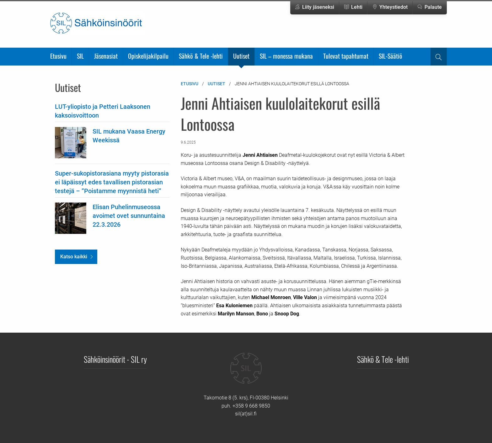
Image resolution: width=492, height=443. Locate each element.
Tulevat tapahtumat (345, 56)
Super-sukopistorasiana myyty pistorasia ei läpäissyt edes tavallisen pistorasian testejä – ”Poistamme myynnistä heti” (112, 182)
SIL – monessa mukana (286, 56)
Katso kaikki (73, 257)
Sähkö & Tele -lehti (201, 56)
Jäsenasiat (106, 56)
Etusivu (58, 56)
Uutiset (241, 56)
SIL (80, 56)
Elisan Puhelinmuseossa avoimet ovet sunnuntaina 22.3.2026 (129, 215)
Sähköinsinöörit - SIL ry (115, 359)
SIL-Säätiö (390, 56)
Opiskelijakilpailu (148, 56)
